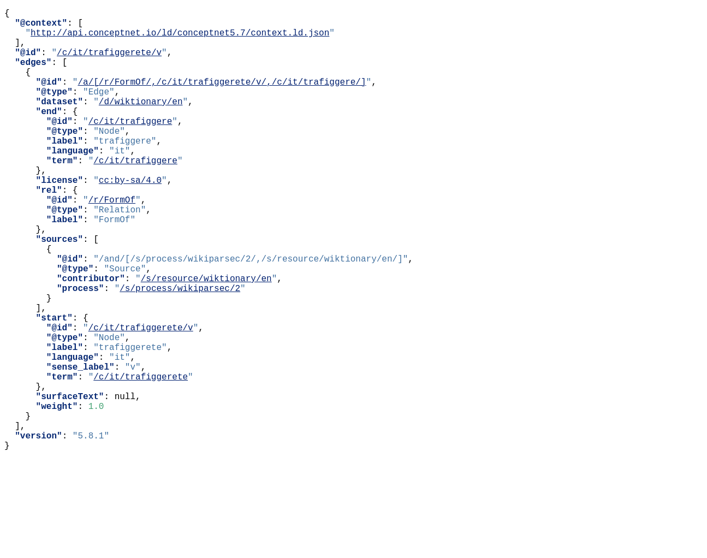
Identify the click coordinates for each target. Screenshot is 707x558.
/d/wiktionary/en (141, 123)
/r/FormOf (111, 243)
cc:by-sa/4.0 (130, 219)
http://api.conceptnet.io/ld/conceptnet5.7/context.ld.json (180, 39)
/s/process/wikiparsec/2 (180, 351)
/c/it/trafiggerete (140, 459)
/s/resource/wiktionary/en (206, 339)
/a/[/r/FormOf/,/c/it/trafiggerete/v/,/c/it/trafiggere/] (222, 99)
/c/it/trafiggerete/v (109, 63)
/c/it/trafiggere (130, 147)
